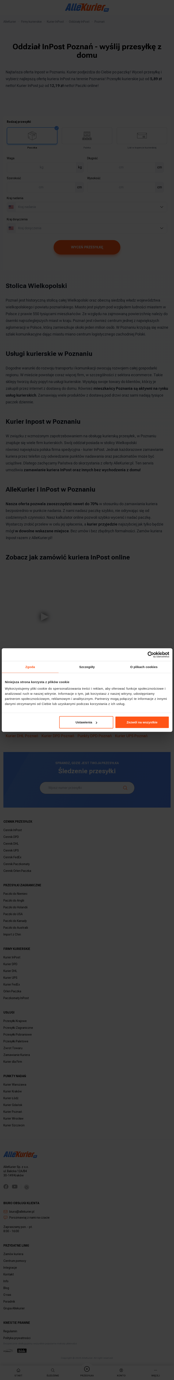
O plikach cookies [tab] (143, 666)
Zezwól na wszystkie (142, 722)
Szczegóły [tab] (87, 666)
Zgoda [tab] (30, 666)
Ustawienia (86, 722)
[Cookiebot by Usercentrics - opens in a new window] (150, 654)
